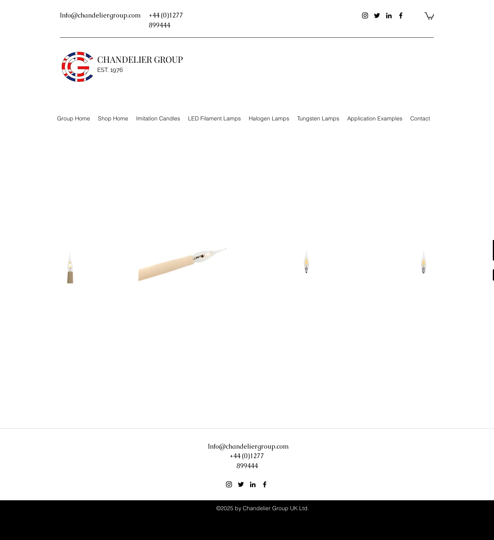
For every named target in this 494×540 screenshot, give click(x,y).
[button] (429, 15)
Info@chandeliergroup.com (100, 15)
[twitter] (377, 15)
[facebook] (401, 15)
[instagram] (365, 15)
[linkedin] (389, 15)
